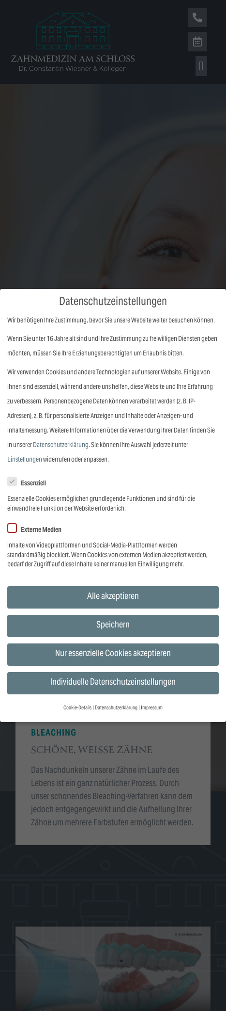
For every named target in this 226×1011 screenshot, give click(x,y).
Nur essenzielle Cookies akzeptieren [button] (113, 654)
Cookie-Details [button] (77, 708)
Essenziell (29, 484)
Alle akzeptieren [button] (113, 597)
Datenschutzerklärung (61, 445)
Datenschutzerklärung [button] (116, 708)
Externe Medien (37, 530)
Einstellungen (24, 460)
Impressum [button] (152, 708)
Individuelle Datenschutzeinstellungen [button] (113, 683)
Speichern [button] (113, 625)
